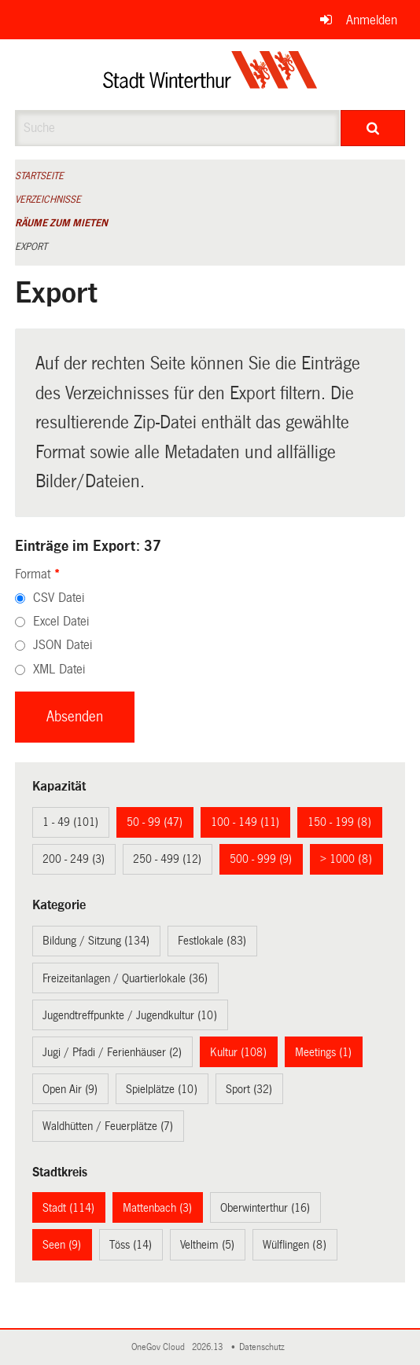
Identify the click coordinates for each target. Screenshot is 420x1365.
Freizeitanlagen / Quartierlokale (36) (125, 978)
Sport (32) (249, 1089)
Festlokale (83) (212, 940)
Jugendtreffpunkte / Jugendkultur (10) (129, 1015)
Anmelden (371, 20)
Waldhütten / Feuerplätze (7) (107, 1126)
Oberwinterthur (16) (265, 1208)
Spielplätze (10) (161, 1089)
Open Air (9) (70, 1089)
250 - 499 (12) (167, 859)
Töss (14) (130, 1244)
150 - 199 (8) (339, 822)
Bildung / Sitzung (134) (95, 940)
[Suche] (373, 128)
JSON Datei (62, 644)
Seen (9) (61, 1244)
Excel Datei (61, 621)
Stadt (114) (68, 1208)
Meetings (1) (323, 1052)
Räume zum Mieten (61, 223)
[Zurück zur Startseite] (210, 74)
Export (31, 246)
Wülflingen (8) (294, 1244)
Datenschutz (264, 1347)
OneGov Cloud (160, 1347)
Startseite (39, 176)
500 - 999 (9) (261, 859)
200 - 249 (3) (73, 859)
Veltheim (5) (207, 1244)
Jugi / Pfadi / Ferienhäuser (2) (112, 1052)
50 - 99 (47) (154, 822)
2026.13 (208, 1347)
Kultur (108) (238, 1052)
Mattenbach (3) (157, 1208)
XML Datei (59, 669)
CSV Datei (58, 597)
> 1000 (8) (346, 859)
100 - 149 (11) (245, 822)
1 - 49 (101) (70, 822)
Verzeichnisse (48, 199)
